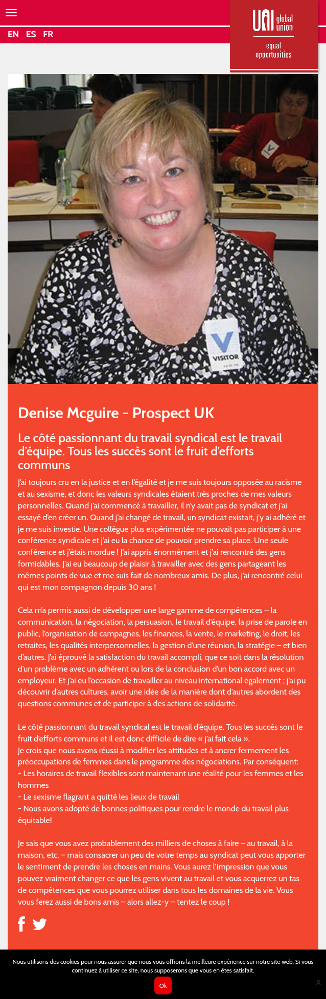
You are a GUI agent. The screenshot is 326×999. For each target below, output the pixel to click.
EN (13, 34)
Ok (163, 985)
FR (48, 34)
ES (31, 34)
